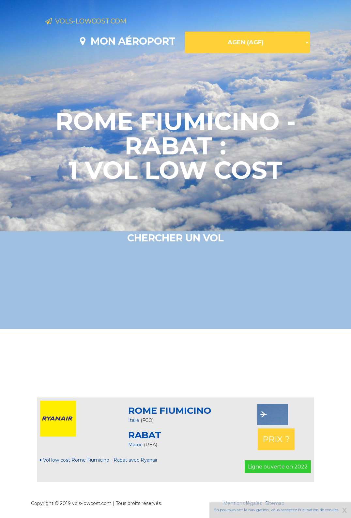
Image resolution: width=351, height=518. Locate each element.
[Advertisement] (175, 363)
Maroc (136, 445)
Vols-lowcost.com (98, 22)
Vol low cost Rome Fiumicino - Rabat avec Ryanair (99, 460)
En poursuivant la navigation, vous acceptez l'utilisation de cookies (276, 509)
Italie (133, 420)
